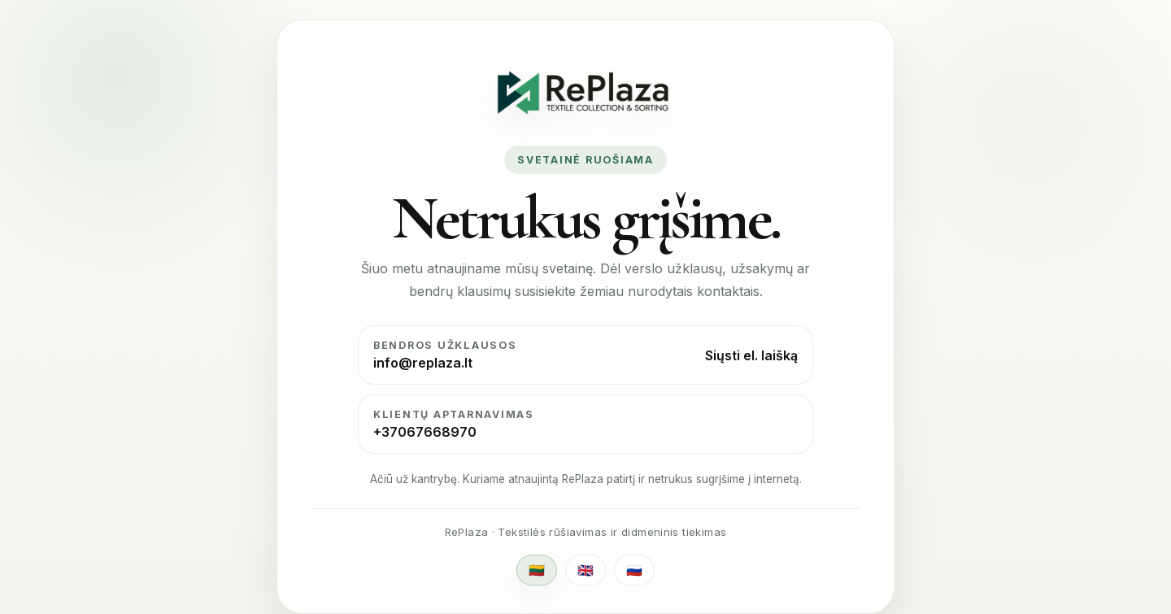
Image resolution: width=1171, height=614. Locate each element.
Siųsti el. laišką (751, 355)
